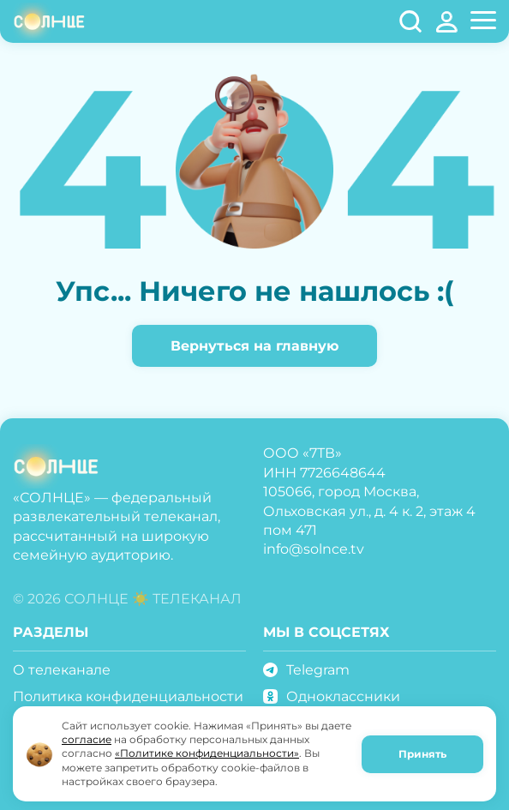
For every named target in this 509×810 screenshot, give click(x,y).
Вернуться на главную (254, 346)
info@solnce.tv (313, 549)
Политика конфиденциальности (128, 696)
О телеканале (62, 670)
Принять (422, 753)
